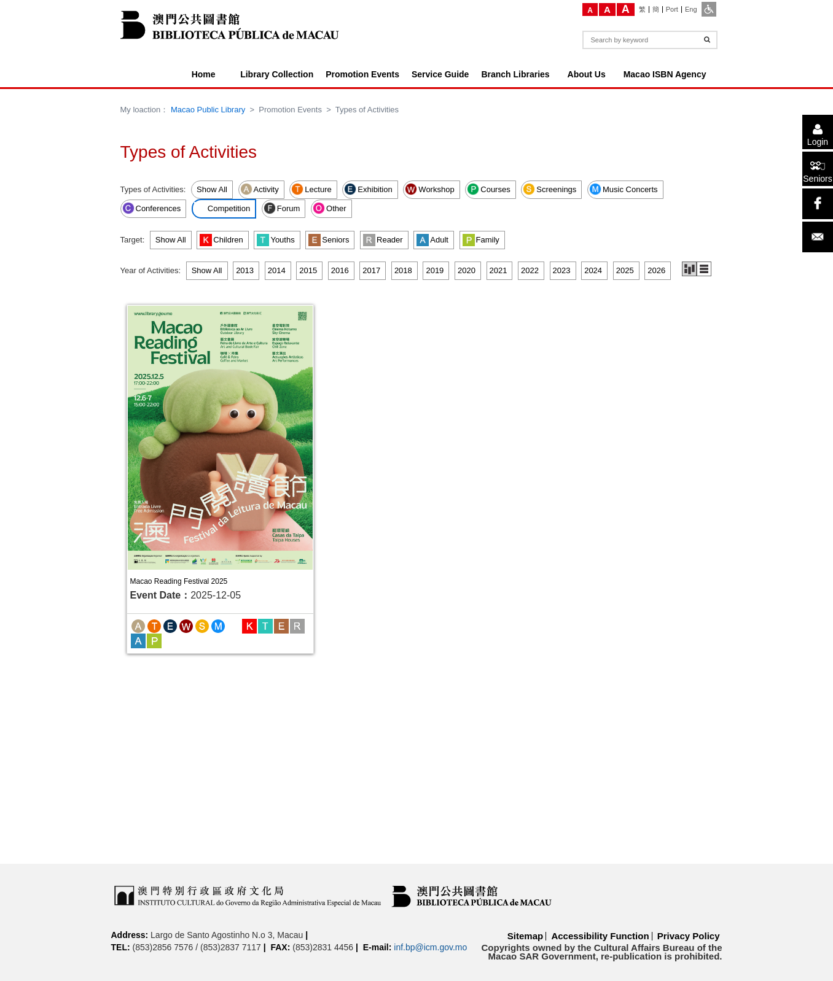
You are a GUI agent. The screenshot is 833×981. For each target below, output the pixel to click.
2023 (562, 270)
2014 (277, 270)
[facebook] (817, 203)
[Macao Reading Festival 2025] (220, 437)
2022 (530, 270)
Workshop (429, 189)
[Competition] (234, 625)
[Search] (707, 39)
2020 (466, 270)
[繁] (642, 9)
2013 (245, 270)
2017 (371, 270)
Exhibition (368, 189)
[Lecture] (154, 625)
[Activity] (138, 625)
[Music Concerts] (218, 625)
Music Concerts (623, 189)
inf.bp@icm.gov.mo (430, 947)
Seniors (328, 240)
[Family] (154, 640)
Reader (383, 240)
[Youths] (265, 625)
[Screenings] (202, 625)
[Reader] (297, 625)
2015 (308, 270)
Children (221, 240)
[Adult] (138, 640)
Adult (432, 240)
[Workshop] (186, 625)
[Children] (249, 625)
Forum (282, 208)
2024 (593, 270)
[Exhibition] (170, 625)
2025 (625, 270)
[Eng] (691, 9)
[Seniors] (817, 169)
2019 (435, 270)
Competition (222, 208)
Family (481, 240)
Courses (488, 189)
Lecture (311, 189)
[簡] (656, 9)
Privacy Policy (688, 936)
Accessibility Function (600, 936)
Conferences (151, 208)
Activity (259, 189)
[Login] (817, 132)
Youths (275, 240)
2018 (403, 270)
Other (329, 208)
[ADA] (709, 9)
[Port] (672, 9)
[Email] (817, 237)
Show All (212, 189)
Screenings (549, 189)
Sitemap (525, 936)
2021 (498, 270)
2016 (340, 270)
